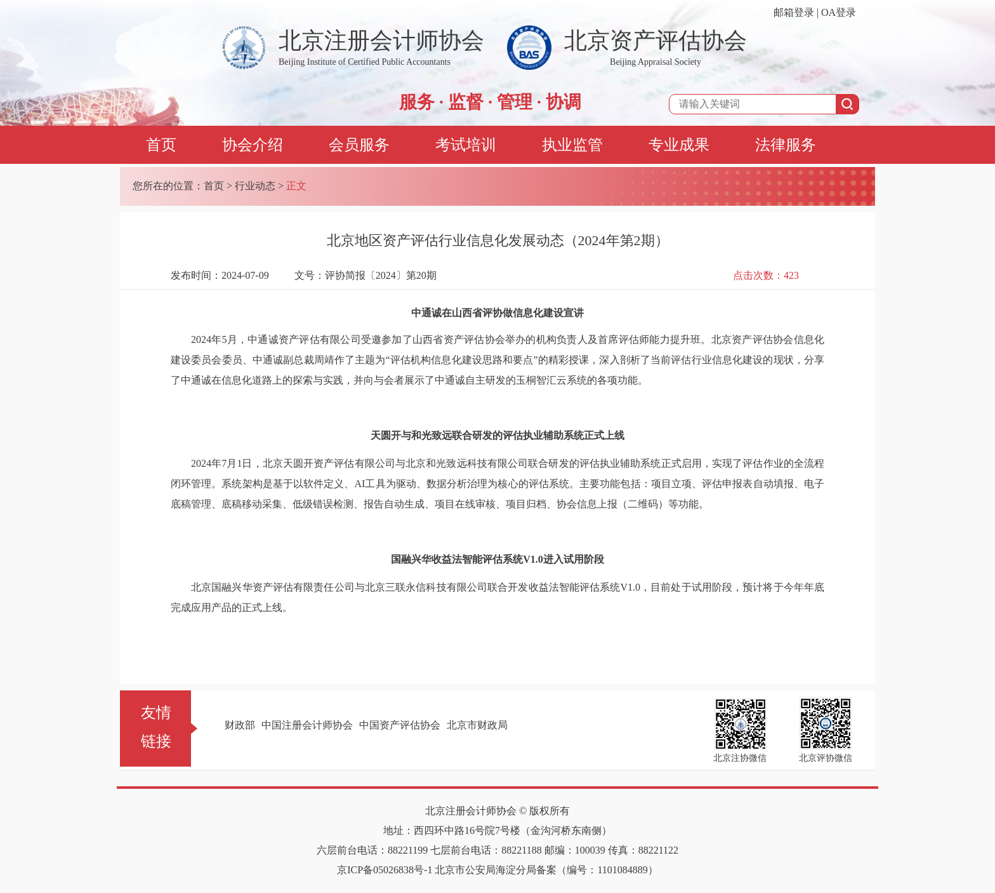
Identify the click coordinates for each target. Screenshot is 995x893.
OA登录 (838, 12)
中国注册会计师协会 (307, 725)
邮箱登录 (794, 12)
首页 (161, 145)
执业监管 (572, 145)
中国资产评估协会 (399, 725)
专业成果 (679, 145)
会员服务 (359, 145)
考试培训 (465, 145)
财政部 (240, 725)
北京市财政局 (477, 725)
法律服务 (785, 145)
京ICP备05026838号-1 (384, 869)
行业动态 (255, 185)
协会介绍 (252, 145)
